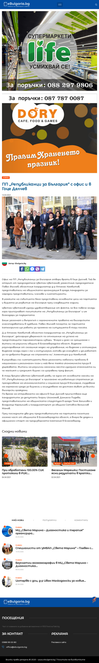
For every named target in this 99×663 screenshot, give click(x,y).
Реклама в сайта (58, 642)
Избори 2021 (69, 463)
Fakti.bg (56, 626)
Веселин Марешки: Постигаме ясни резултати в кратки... (73, 472)
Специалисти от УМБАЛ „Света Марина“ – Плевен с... (54, 548)
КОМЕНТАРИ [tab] (76, 520)
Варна (57, 463)
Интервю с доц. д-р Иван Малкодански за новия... (50, 580)
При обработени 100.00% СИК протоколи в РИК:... (23, 472)
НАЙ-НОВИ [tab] (13, 520)
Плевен (8, 463)
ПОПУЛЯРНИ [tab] (45, 520)
